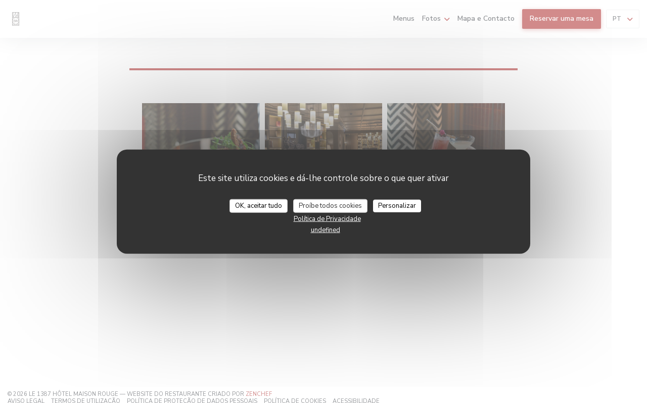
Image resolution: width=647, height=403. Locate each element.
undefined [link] (325, 230)
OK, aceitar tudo (258, 205)
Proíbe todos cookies (330, 205)
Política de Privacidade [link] (327, 218)
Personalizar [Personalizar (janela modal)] (397, 205)
